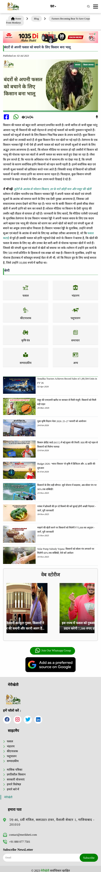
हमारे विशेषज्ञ (14, 784)
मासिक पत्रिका (14, 769)
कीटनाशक (12, 751)
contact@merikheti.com (20, 834)
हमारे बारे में (13, 789)
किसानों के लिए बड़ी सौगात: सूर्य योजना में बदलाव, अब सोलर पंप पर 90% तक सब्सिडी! (66, 487)
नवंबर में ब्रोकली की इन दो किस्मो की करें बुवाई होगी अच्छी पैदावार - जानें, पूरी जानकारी (66, 508)
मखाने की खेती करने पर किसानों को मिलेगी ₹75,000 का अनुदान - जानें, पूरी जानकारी (66, 529)
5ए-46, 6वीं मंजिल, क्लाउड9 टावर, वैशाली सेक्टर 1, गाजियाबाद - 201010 (52, 822)
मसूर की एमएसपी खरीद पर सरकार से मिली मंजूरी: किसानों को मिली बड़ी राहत (66, 402)
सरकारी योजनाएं (16, 779)
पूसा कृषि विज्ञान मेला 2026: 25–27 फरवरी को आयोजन (61, 421)
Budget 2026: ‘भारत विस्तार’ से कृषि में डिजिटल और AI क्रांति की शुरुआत (66, 465)
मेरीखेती (8, 797)
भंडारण (10, 746)
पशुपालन (11, 756)
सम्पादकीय (13, 761)
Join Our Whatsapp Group (53, 650)
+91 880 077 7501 (16, 841)
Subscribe (89, 857)
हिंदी (53, 7)
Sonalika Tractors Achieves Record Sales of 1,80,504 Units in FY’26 (67, 380)
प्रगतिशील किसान (16, 774)
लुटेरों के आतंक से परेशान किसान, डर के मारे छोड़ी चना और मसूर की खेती (52, 189)
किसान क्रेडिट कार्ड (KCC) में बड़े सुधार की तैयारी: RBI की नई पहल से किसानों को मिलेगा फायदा (67, 444)
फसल (10, 741)
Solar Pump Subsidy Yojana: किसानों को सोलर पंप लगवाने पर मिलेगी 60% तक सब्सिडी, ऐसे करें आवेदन (65, 550)
